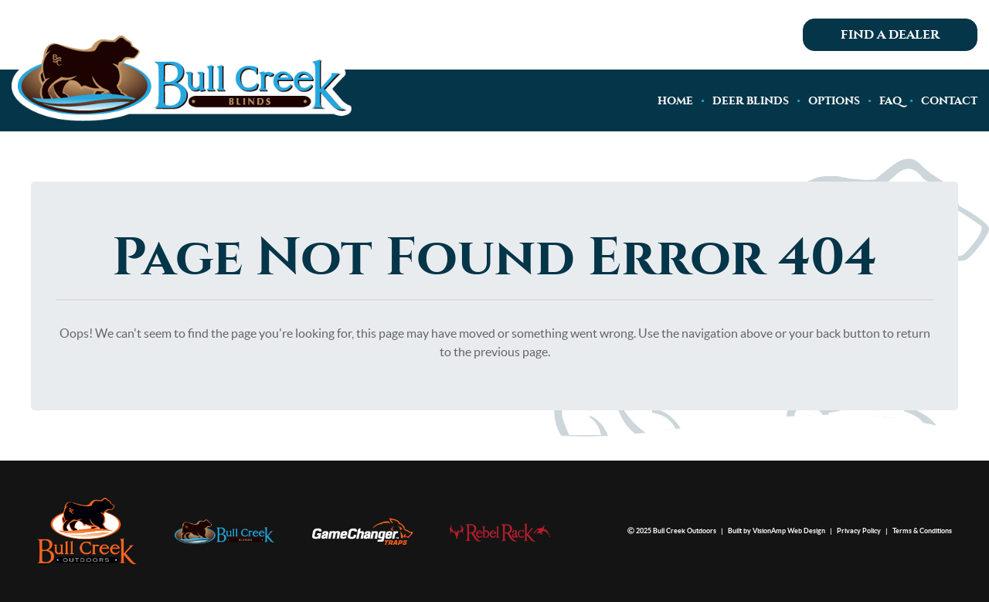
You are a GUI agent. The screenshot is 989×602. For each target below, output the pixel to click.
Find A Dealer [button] (890, 35)
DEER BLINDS (750, 100)
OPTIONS (834, 100)
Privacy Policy (859, 531)
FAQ (890, 100)
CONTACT (949, 100)
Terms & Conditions (922, 531)
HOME (675, 100)
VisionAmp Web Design (789, 531)
